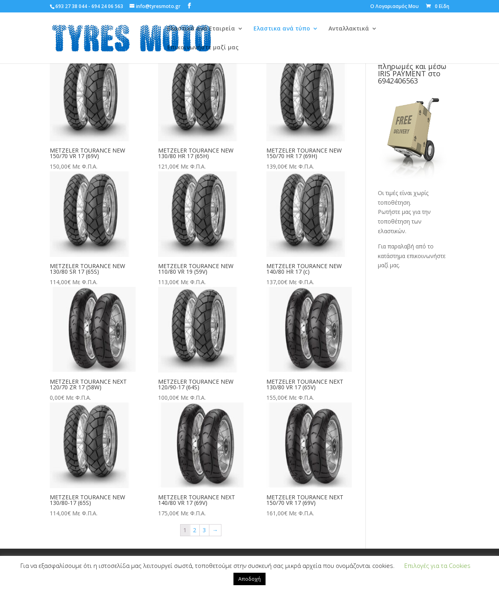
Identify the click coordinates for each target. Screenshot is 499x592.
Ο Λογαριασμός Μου (394, 7)
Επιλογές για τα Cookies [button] (437, 565)
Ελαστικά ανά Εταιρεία (201, 29)
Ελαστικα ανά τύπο (282, 29)
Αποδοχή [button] (249, 578)
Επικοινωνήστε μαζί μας (203, 48)
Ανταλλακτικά (349, 29)
